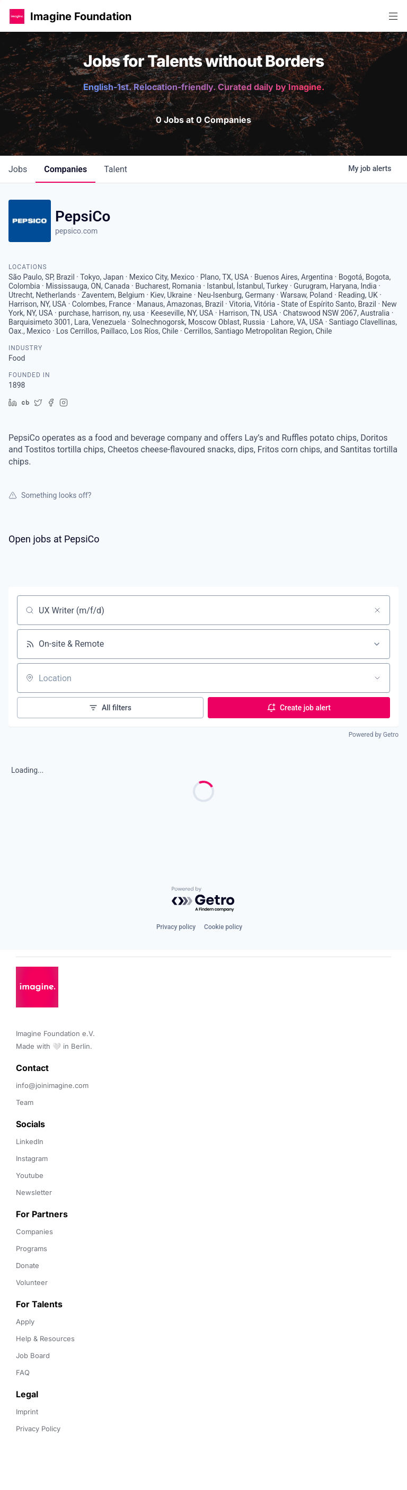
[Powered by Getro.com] (203, 900)
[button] (17, 16)
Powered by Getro (374, 734)
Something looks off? (49, 495)
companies (65, 169)
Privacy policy (176, 927)
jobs (17, 169)
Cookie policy (223, 927)
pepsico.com (76, 231)
